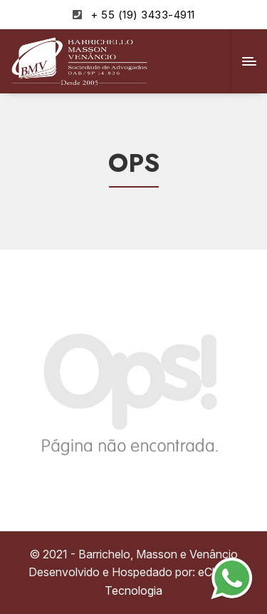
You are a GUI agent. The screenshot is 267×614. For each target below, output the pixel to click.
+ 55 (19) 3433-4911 (142, 14)
